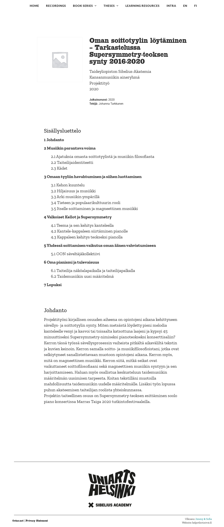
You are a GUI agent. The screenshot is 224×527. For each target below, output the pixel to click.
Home (34, 5)
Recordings (56, 5)
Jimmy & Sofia (203, 519)
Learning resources (142, 5)
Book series (85, 5)
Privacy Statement (37, 520)
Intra (171, 5)
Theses (111, 5)
